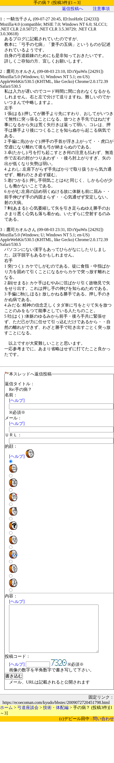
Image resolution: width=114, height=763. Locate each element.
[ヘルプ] (17, 400)
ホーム (6, 717)
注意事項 (101, 8)
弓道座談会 (28, 717)
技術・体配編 (56, 717)
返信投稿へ (72, 8)
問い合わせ (103, 728)
